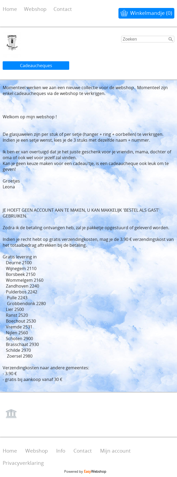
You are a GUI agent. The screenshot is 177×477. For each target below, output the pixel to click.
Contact (62, 8)
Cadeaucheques (36, 65)
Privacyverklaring (23, 462)
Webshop (35, 8)
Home (10, 8)
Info (60, 450)
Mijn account (115, 450)
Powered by (85, 471)
